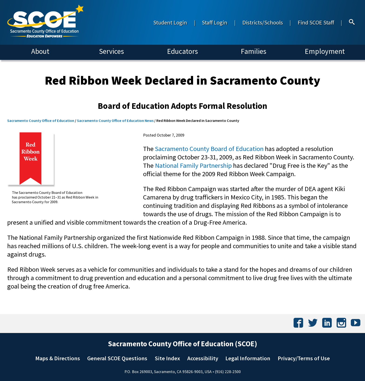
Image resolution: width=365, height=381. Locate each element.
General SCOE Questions (117, 358)
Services (111, 51)
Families (253, 51)
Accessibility (202, 358)
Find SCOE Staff (316, 22)
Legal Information (247, 358)
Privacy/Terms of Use (304, 358)
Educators (182, 51)
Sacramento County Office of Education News (115, 120)
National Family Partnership (193, 165)
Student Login (170, 22)
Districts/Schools (262, 22)
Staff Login (214, 22)
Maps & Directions (57, 358)
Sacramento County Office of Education (40, 120)
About (40, 51)
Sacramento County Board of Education (209, 148)
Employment (325, 51)
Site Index (167, 358)
